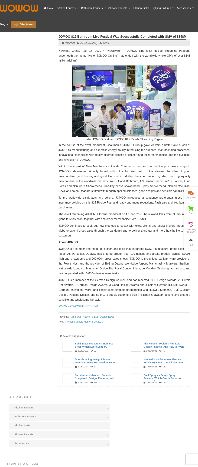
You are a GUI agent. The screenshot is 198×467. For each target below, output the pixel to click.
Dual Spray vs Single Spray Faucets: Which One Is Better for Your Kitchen (163, 378)
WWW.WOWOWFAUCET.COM (78, 306)
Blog (95, 43)
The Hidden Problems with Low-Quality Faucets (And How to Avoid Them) (164, 346)
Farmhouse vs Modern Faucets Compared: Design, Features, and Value (94, 378)
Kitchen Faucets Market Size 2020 (84, 321)
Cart (191, 210)
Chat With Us (191, 196)
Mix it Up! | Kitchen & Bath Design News (92, 316)
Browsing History (191, 227)
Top (191, 242)
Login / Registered (23, 24)
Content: (28, 165)
